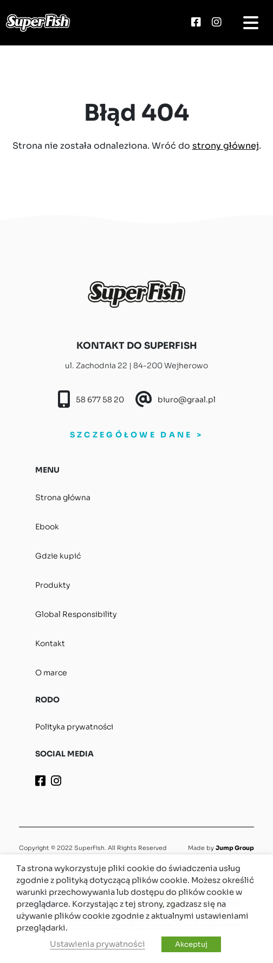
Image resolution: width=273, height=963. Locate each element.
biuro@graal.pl (187, 399)
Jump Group (235, 848)
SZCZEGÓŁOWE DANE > (136, 435)
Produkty (52, 585)
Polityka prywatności (74, 727)
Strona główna (62, 497)
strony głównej (225, 145)
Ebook (47, 527)
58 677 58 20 (100, 399)
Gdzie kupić (58, 556)
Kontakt (50, 643)
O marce (51, 673)
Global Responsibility (75, 614)
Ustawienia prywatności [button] (97, 944)
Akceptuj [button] (191, 944)
